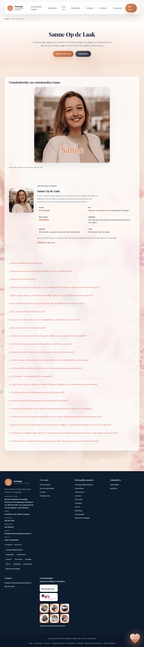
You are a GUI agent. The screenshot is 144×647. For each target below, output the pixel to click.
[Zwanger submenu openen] (95, 8)
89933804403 (44, 220)
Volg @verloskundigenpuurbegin (52, 626)
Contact (9, 559)
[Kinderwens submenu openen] (82, 8)
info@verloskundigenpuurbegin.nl (17, 583)
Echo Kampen (70, 643)
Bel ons (130, 8)
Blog (30, 643)
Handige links (45, 496)
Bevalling (103, 8)
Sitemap (80, 643)
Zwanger (90, 8)
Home (6, 19)
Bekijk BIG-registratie (46, 242)
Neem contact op (63, 54)
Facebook (17, 544)
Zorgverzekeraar (58, 643)
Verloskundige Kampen (36, 8)
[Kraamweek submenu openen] (124, 8)
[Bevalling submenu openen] (109, 8)
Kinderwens (75, 8)
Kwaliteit (113, 488)
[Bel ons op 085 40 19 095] (135, 638)
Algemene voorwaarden (93, 643)
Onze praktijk (45, 484)
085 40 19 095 (9, 586)
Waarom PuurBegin (13, 569)
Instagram (8, 544)
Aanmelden (52, 8)
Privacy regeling (109, 643)
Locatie (43, 492)
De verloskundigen (47, 488)
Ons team (18, 559)
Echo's (8, 564)
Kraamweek (117, 8)
